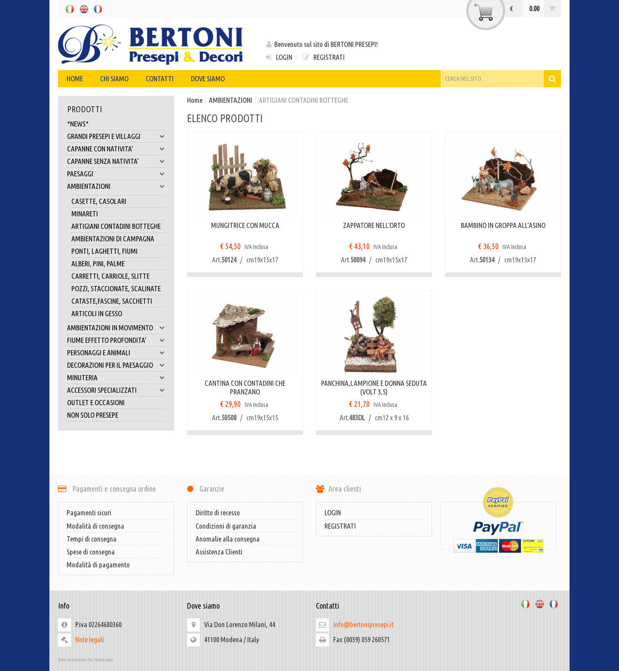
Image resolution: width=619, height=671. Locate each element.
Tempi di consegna (91, 539)
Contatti (160, 78)
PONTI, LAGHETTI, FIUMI (104, 251)
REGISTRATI (322, 57)
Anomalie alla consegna (228, 539)
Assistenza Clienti (219, 552)
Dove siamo (208, 78)
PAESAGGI (116, 173)
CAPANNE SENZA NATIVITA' (116, 161)
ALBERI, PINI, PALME (98, 263)
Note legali (89, 639)
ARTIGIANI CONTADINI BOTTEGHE (116, 226)
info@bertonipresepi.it (363, 624)
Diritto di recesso (218, 512)
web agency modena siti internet (309, 659)
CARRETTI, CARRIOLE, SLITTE (110, 276)
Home (75, 78)
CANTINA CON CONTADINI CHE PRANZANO (245, 387)
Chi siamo (114, 78)
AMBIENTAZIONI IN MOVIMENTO (116, 327)
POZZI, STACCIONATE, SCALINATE (116, 288)
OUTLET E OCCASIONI (96, 402)
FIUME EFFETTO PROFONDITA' (116, 340)
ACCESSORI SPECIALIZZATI (116, 390)
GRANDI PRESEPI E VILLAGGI (116, 136)
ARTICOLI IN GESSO (96, 313)
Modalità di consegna (95, 526)
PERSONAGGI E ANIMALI (116, 352)
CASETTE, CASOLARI (98, 201)
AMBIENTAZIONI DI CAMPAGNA (112, 238)
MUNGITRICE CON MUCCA (245, 225)
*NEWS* (78, 124)
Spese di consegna (91, 552)
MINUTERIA (116, 377)
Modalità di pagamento (98, 564)
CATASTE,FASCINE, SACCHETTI (111, 301)
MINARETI (84, 213)
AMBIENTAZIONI (116, 186)
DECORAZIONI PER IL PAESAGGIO (116, 365)
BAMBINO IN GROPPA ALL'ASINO (503, 225)
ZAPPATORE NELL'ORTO (374, 225)
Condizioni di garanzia (226, 526)
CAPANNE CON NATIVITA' (116, 149)
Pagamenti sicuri (89, 512)
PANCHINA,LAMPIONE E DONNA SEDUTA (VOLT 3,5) (374, 387)
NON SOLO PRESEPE (92, 415)
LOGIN (278, 57)
